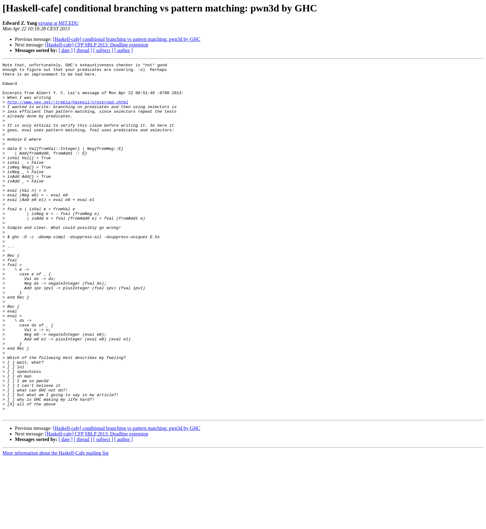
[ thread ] (83, 50)
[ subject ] (103, 50)
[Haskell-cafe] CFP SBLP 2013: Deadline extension (96, 44)
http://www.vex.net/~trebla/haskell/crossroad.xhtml (67, 110)
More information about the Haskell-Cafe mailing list (55, 523)
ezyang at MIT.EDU (58, 23)
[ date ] (66, 50)
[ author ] (123, 50)
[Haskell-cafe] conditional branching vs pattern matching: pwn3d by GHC (126, 39)
